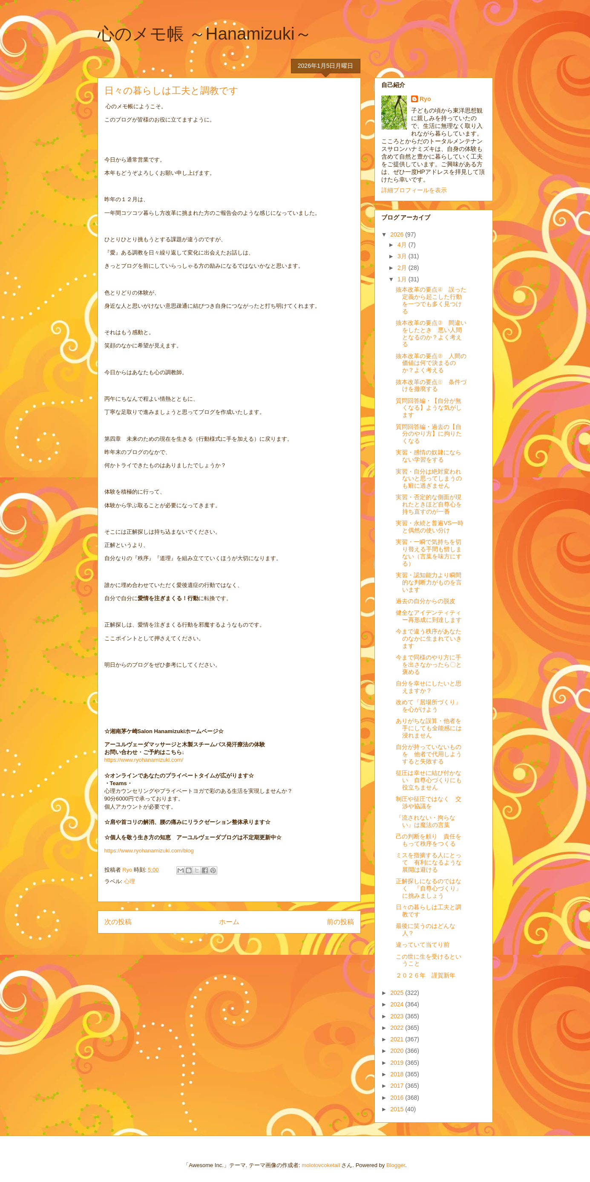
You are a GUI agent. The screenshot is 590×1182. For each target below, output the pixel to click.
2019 (397, 1062)
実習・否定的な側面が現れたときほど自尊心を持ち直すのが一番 (429, 504)
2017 (397, 1085)
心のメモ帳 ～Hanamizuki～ (205, 33)
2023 (397, 1016)
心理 (129, 881)
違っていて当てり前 (422, 944)
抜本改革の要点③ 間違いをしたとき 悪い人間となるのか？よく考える (431, 333)
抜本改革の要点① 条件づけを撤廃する (431, 386)
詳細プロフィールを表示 (414, 190)
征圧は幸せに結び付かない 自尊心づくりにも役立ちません (429, 780)
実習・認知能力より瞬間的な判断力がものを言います (429, 582)
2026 (397, 234)
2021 (397, 1039)
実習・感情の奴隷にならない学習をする (428, 456)
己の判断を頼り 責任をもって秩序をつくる (428, 840)
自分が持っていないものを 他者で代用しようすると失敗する (429, 754)
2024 (397, 1004)
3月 (403, 256)
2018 (397, 1074)
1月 (403, 279)
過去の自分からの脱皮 (425, 601)
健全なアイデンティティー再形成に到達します (429, 616)
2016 (397, 1097)
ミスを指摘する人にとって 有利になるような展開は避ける (429, 862)
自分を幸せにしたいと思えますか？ (428, 687)
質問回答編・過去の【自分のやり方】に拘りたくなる (429, 434)
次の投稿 (118, 921)
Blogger (395, 1165)
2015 (397, 1109)
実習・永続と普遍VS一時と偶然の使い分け (429, 527)
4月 (403, 244)
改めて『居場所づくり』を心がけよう (428, 706)
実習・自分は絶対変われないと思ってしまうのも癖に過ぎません (429, 478)
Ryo (425, 98)
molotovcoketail (321, 1165)
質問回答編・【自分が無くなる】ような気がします (429, 408)
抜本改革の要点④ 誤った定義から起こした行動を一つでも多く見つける (431, 300)
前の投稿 (340, 921)
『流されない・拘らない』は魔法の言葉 (425, 821)
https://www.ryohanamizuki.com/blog (149, 850)
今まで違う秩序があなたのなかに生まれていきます (429, 638)
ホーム (229, 921)
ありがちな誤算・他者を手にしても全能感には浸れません (429, 728)
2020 (397, 1050)
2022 (397, 1027)
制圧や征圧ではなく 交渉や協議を (428, 802)
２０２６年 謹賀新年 (425, 975)
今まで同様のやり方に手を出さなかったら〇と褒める (429, 664)
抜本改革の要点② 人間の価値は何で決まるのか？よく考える (431, 363)
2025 (397, 992)
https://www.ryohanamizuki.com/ (144, 760)
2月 (403, 267)
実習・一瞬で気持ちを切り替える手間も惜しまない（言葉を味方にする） (429, 552)
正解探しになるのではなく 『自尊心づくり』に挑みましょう (429, 888)
